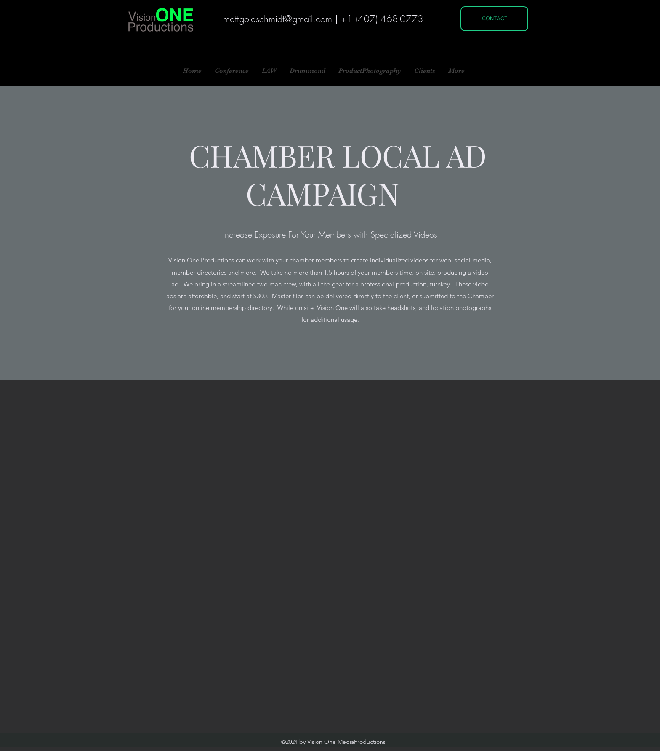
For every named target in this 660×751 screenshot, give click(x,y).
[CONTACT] (494, 18)
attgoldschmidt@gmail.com (281, 19)
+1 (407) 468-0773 (382, 19)
